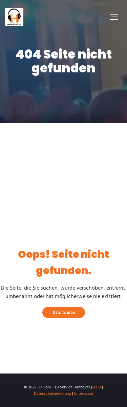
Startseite (63, 312)
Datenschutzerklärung (52, 393)
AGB (97, 387)
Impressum (83, 393)
